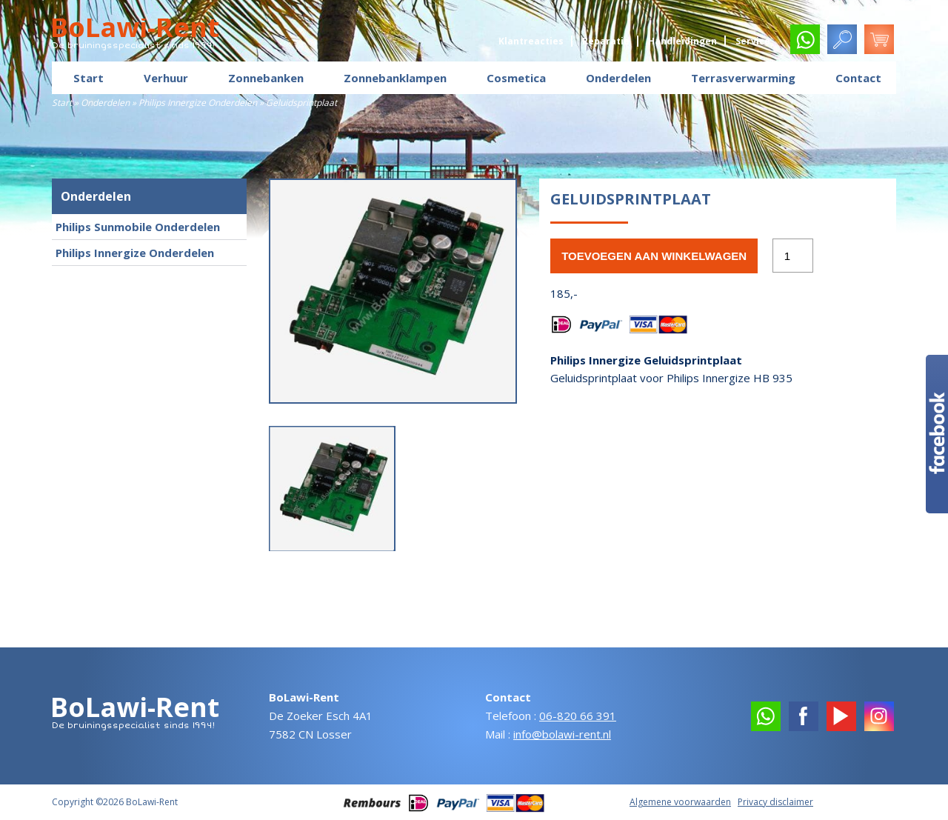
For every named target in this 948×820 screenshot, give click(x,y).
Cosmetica (516, 77)
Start (88, 77)
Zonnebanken (266, 77)
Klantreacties (531, 41)
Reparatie (606, 41)
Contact (858, 77)
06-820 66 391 (577, 715)
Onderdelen (618, 77)
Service (752, 41)
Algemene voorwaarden (680, 802)
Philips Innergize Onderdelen (197, 102)
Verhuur (166, 77)
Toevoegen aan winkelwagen (654, 256)
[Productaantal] (792, 256)
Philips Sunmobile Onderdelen (138, 226)
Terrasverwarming (743, 77)
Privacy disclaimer (775, 802)
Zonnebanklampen (395, 77)
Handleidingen (682, 41)
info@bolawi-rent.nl (562, 734)
